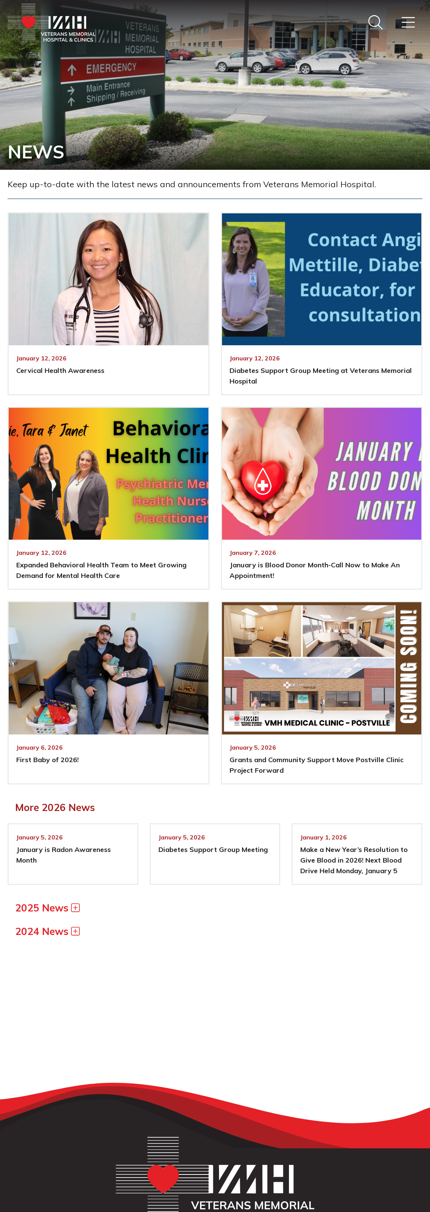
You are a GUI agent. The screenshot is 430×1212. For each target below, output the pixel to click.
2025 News (47, 908)
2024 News (47, 931)
